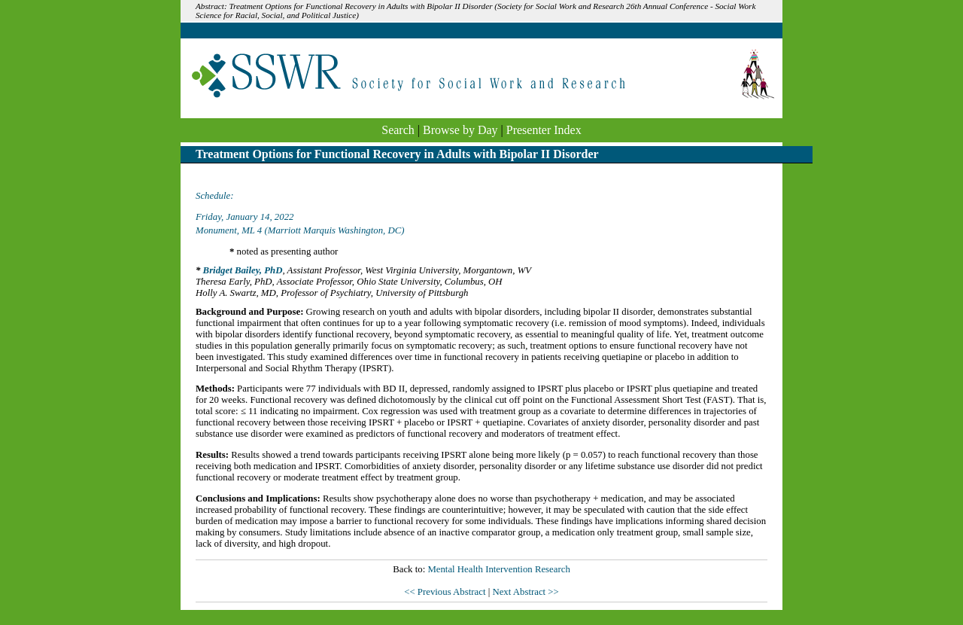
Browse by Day (460, 129)
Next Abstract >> (525, 592)
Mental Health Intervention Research (498, 569)
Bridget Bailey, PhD (243, 270)
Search (398, 129)
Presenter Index (544, 129)
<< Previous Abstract (446, 592)
